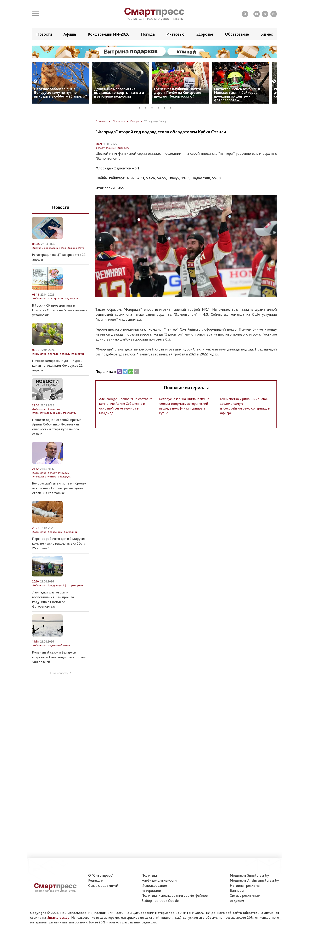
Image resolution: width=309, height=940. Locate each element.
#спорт (100, 147)
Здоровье (204, 34)
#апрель (65, 353)
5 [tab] (166, 107)
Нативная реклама (245, 885)
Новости (44, 34)
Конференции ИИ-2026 (108, 34)
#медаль (63, 472)
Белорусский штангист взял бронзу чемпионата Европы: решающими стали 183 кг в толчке (59, 488)
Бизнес (266, 34)
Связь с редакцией (103, 885)
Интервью (175, 34)
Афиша (69, 34)
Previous (35, 81)
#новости (123, 147)
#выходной (70, 531)
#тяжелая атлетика (44, 476)
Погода (148, 34)
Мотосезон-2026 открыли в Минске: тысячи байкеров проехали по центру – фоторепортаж (237, 94)
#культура (71, 298)
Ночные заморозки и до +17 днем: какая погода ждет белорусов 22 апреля (57, 365)
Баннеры (237, 890)
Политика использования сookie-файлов (174, 895)
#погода (52, 353)
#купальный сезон (58, 645)
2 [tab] (147, 107)
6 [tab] (172, 107)
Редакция (95, 880)
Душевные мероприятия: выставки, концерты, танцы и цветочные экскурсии (119, 92)
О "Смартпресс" (100, 875)
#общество (39, 298)
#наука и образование (46, 247)
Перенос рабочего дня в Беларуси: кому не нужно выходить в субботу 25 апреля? (60, 92)
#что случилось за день (47, 412)
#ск (49, 298)
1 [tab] (141, 107)
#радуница (54, 585)
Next (274, 81)
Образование (237, 34)
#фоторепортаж (73, 585)
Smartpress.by (58, 917)
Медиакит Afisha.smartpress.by (254, 880)
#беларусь (77, 353)
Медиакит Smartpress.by (249, 875)
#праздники (54, 531)
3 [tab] (153, 107)
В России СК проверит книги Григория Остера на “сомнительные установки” (59, 310)
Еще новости (59, 673)
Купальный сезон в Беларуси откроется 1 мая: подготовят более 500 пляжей (58, 657)
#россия (58, 298)
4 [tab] (160, 107)
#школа (72, 247)
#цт (63, 247)
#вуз (81, 247)
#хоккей (111, 147)
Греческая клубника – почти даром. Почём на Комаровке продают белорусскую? (177, 92)
